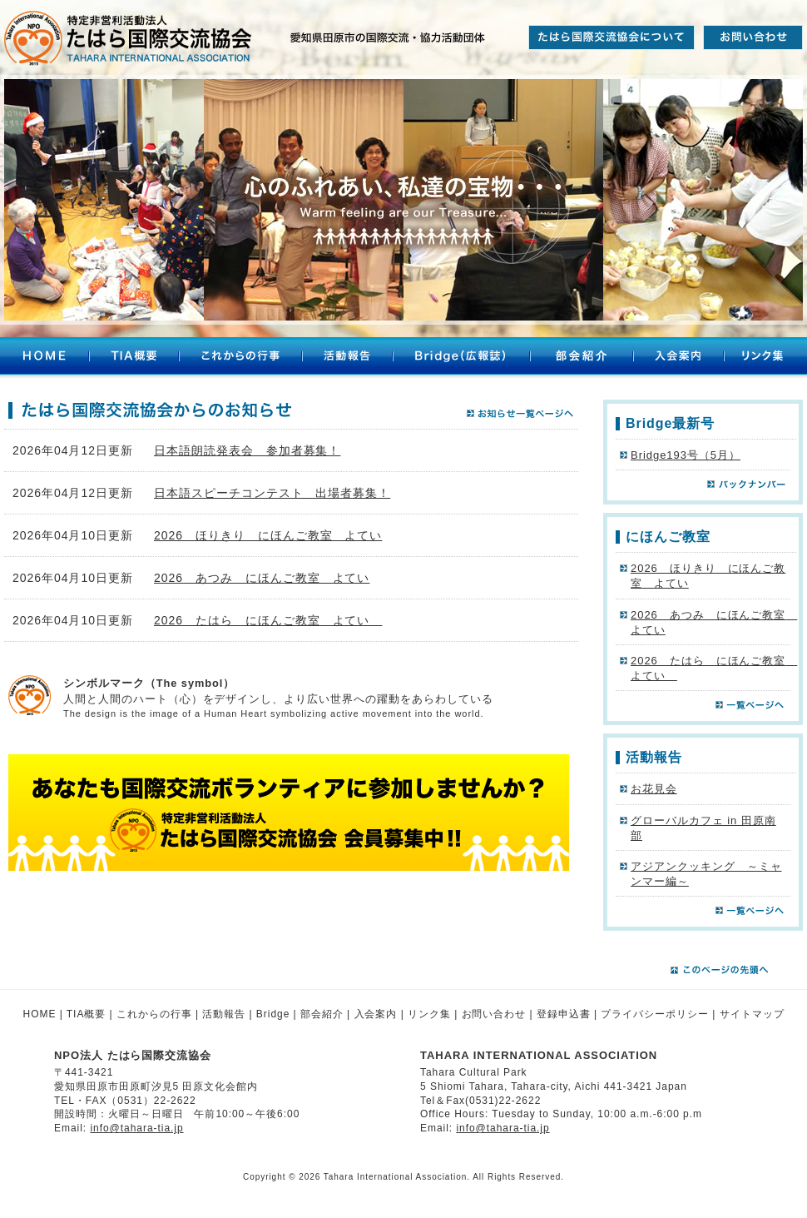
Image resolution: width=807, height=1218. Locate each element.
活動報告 (347, 358)
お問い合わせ (494, 1014)
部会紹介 (581, 358)
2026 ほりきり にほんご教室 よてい (268, 535)
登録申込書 (564, 1014)
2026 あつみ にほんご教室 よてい (261, 577)
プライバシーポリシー (655, 1014)
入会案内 (678, 358)
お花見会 (654, 789)
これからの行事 (240, 358)
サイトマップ (752, 1014)
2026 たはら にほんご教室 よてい (268, 620)
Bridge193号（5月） (685, 455)
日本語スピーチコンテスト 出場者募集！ (272, 493)
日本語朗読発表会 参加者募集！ (247, 450)
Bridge (273, 1014)
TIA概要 (134, 358)
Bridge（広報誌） (461, 358)
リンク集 (765, 358)
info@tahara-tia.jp (136, 1128)
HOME (44, 358)
